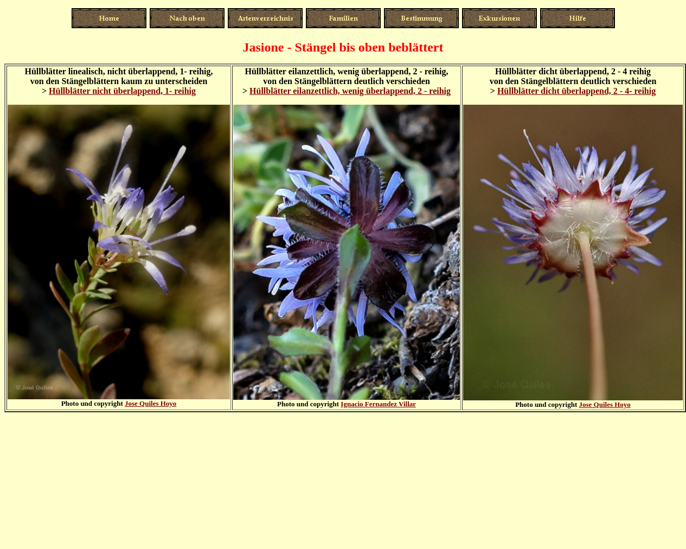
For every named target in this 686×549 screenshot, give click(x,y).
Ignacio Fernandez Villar (378, 404)
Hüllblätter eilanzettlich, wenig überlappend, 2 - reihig (350, 90)
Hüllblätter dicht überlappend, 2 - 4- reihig (576, 90)
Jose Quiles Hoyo (150, 403)
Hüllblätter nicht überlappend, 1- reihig (122, 90)
